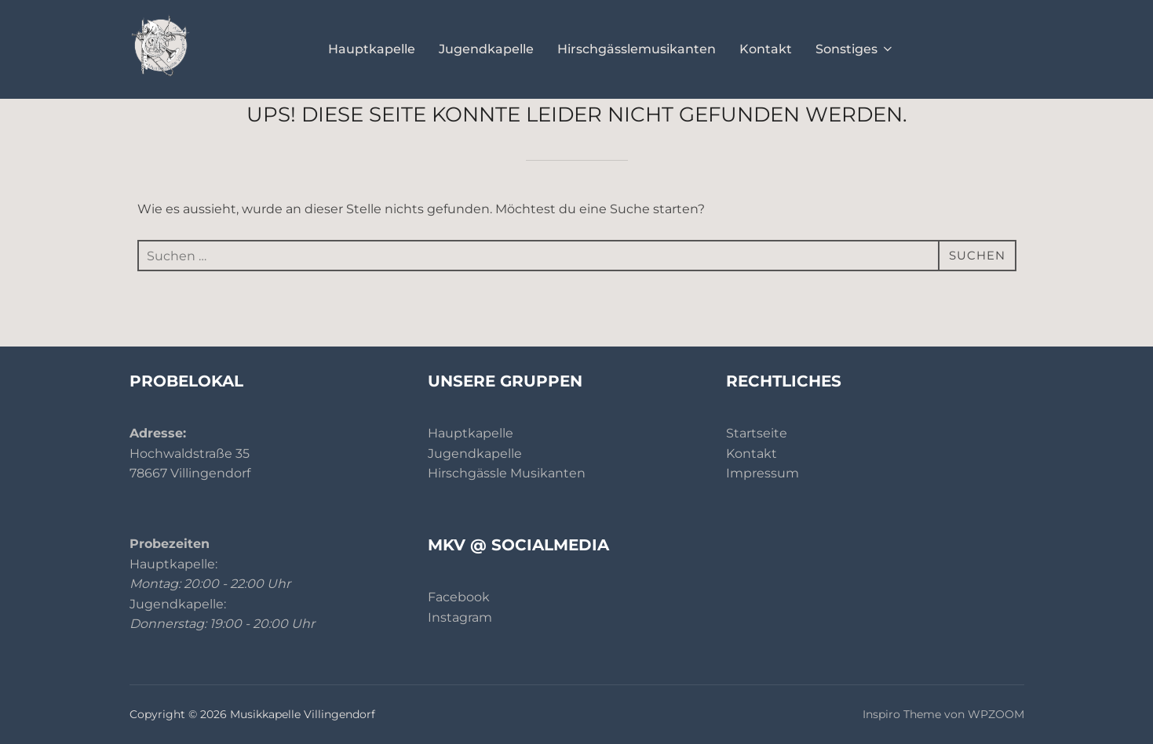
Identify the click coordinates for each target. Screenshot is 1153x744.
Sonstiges (855, 49)
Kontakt (765, 49)
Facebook (459, 597)
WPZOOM (996, 714)
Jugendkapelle (486, 49)
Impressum (762, 473)
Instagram (460, 617)
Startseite (756, 433)
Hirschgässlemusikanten (636, 49)
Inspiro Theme (902, 714)
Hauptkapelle (371, 49)
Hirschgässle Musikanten (507, 473)
